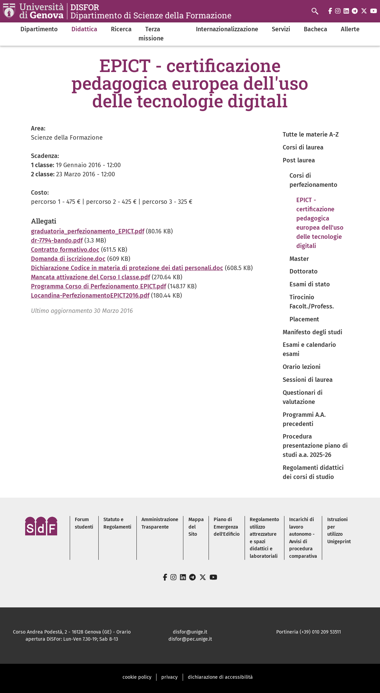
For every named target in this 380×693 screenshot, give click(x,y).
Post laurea (299, 160)
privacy (169, 677)
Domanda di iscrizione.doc (68, 259)
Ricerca (121, 29)
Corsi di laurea (303, 147)
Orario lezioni (301, 367)
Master (299, 259)
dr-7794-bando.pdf (57, 240)
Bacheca (315, 29)
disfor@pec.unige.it (190, 639)
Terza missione (151, 33)
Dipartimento (39, 29)
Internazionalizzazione (227, 29)
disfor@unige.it (190, 632)
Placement (304, 319)
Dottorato (304, 271)
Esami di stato (310, 284)
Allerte (350, 29)
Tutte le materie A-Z (311, 134)
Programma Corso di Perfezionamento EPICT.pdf (98, 286)
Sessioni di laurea (308, 380)
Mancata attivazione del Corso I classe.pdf (90, 277)
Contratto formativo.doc (65, 249)
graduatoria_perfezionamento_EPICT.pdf (87, 231)
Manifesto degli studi (312, 332)
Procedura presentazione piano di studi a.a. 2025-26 (315, 446)
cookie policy (136, 677)
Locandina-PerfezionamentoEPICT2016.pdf (90, 295)
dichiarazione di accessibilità (220, 677)
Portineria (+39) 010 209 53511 (308, 632)
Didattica (84, 29)
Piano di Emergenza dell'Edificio (226, 527)
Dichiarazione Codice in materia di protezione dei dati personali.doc (127, 268)
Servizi (281, 29)
